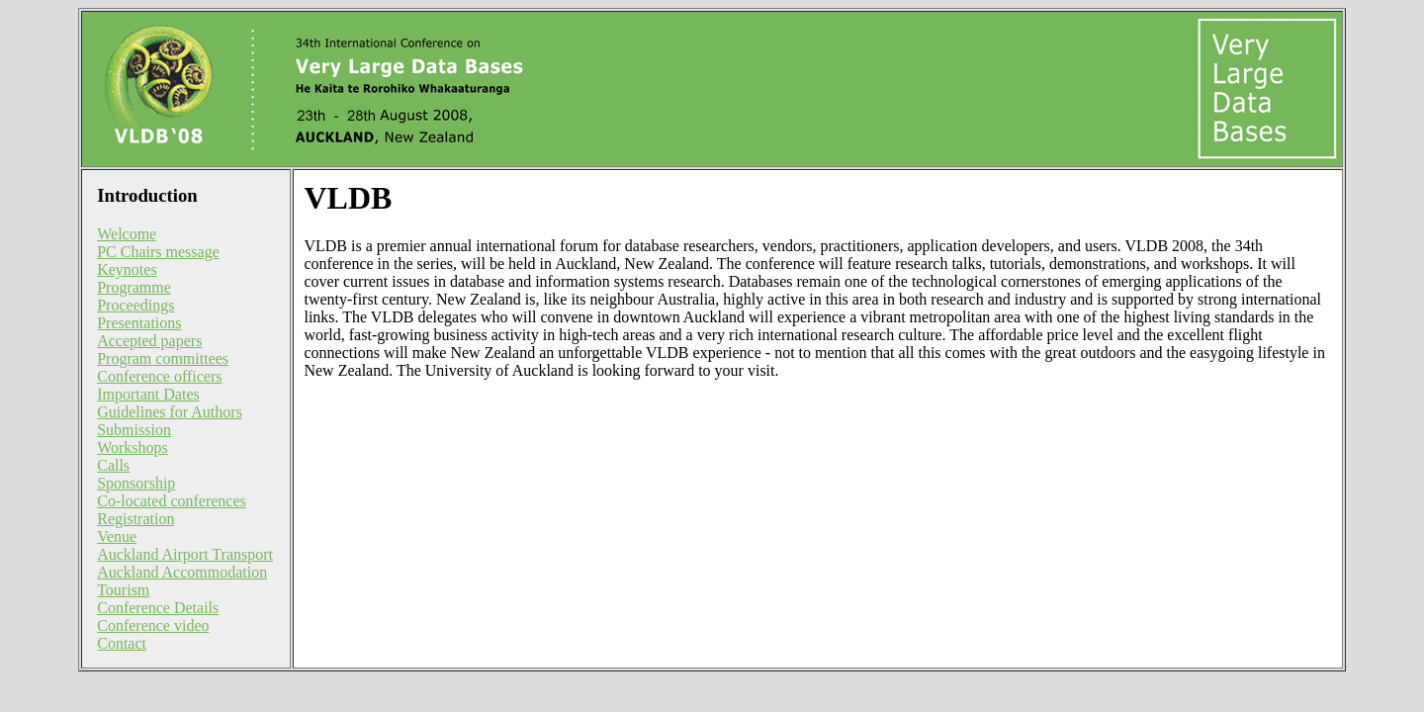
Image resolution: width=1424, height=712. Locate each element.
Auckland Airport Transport (185, 554)
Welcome (126, 233)
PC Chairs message (158, 251)
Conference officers (159, 376)
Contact (121, 643)
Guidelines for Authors (169, 411)
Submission (134, 429)
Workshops (132, 447)
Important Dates (148, 394)
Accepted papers (149, 340)
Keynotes (126, 269)
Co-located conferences (171, 500)
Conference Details (158, 607)
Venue (116, 536)
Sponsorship (136, 483)
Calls (113, 465)
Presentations (139, 322)
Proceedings (135, 305)
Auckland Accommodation (182, 572)
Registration (135, 518)
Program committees (162, 358)
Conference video (153, 625)
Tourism (123, 589)
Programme (134, 287)
